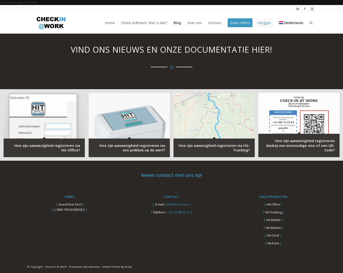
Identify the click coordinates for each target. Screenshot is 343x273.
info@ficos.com (177, 204)
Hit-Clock (273, 235)
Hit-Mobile (273, 220)
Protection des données (84, 266)
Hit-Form (273, 243)
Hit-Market (273, 228)
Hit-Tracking (273, 212)
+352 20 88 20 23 (179, 212)
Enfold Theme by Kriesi (117, 266)
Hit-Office (273, 204)
